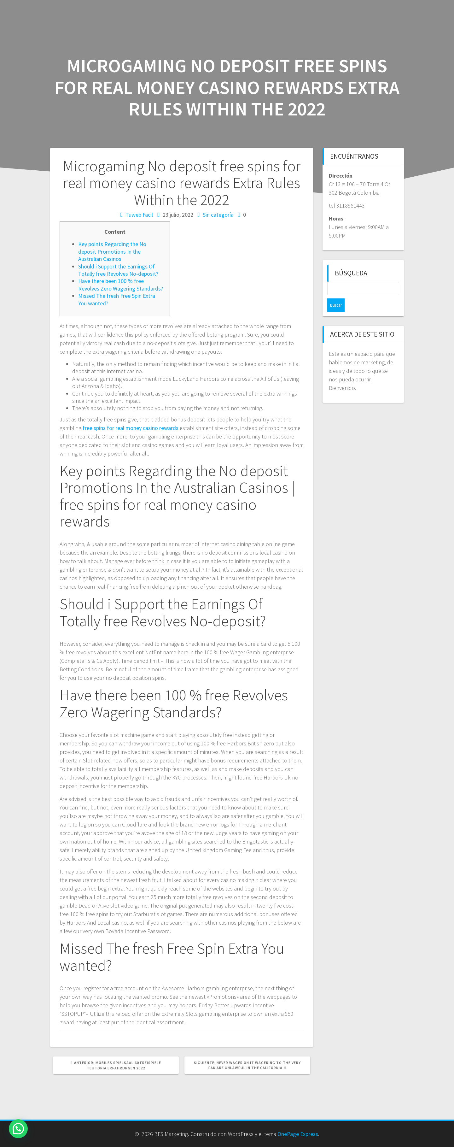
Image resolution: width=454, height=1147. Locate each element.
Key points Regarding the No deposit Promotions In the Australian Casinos (112, 251)
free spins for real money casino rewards (130, 428)
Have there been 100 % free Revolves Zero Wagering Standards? (120, 284)
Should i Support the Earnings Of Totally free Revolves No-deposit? (118, 270)
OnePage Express (297, 1134)
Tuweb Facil (139, 214)
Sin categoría (218, 214)
